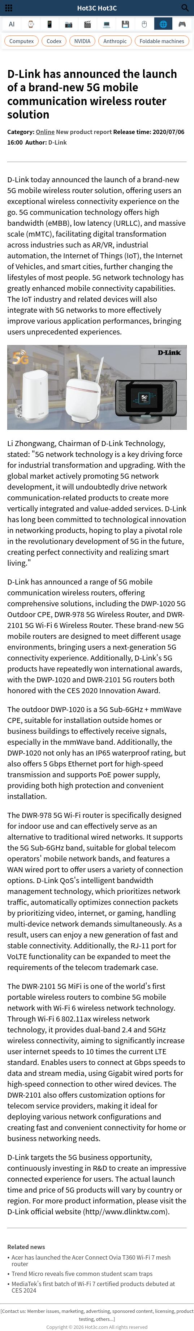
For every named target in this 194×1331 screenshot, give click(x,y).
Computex (21, 41)
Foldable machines (162, 41)
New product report (84, 131)
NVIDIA (82, 41)
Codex (54, 41)
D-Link (57, 142)
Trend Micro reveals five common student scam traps (82, 1273)
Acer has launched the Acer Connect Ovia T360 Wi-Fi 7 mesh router (91, 1260)
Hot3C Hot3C (97, 7)
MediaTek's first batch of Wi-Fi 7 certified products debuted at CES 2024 (93, 1286)
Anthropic (114, 41)
